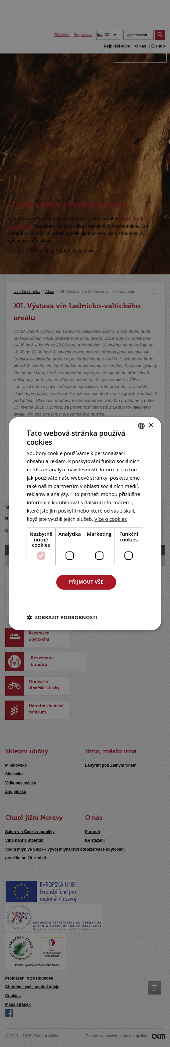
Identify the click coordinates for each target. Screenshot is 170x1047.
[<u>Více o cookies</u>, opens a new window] (110, 519)
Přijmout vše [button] (86, 582)
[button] (62, 617)
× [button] (150, 425)
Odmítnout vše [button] (86, 600)
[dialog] (85, 523)
